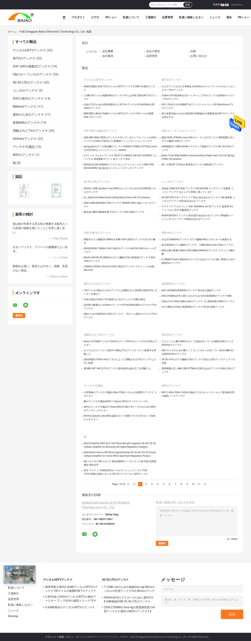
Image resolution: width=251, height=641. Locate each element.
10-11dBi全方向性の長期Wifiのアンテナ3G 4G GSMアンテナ (193, 306)
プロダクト (78, 17)
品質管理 (167, 17)
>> (199, 484)
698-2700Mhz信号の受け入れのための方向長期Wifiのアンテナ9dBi (197, 296)
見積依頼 (217, 4)
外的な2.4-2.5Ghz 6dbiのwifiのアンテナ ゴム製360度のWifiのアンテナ (198, 301)
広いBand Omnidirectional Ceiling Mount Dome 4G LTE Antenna (117, 197)
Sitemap (13, 616)
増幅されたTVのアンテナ (30, 131)
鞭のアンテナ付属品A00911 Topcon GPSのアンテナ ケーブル (116, 401)
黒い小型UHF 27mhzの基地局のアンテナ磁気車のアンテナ (192, 164)
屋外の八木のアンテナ (28, 114)
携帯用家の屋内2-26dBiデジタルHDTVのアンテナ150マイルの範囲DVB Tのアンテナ (71, 588)
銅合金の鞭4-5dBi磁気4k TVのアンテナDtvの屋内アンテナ (114, 212)
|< (128, 484)
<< (134, 484)
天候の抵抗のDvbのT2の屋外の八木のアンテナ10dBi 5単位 (115, 299)
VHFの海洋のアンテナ (28, 98)
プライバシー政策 (54, 637)
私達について (131, 17)
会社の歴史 (153, 51)
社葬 (193, 51)
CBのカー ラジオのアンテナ (32, 74)
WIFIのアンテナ (24, 155)
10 (193, 484)
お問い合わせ (198, 55)
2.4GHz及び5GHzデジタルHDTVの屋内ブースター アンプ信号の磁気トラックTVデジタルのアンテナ (70, 599)
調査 (187, 4)
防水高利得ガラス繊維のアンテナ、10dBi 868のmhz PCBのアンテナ (198, 245)
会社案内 (107, 55)
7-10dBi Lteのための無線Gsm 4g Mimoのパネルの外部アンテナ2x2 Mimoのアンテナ (129, 589)
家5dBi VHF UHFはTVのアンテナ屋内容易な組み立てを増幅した (117, 368)
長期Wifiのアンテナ (26, 123)
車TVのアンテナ (24, 58)
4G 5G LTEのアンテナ (28, 82)
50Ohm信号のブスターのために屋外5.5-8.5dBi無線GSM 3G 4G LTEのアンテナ (129, 599)
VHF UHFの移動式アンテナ (32, 66)
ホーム (12, 31)
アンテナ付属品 (24, 147)
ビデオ (95, 17)
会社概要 (107, 51)
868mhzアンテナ (25, 106)
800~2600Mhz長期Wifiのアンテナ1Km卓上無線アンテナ (191, 290)
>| (205, 484)
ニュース (214, 17)
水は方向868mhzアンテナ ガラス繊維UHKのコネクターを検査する (197, 239)
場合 (229, 17)
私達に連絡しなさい (191, 17)
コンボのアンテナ (25, 90)
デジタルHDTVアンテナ (29, 50)
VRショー (111, 17)
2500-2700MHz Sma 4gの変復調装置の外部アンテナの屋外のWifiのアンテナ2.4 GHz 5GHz (129, 610)
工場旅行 (150, 17)
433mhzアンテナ (25, 139)
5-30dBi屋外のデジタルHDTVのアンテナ (70, 607)
